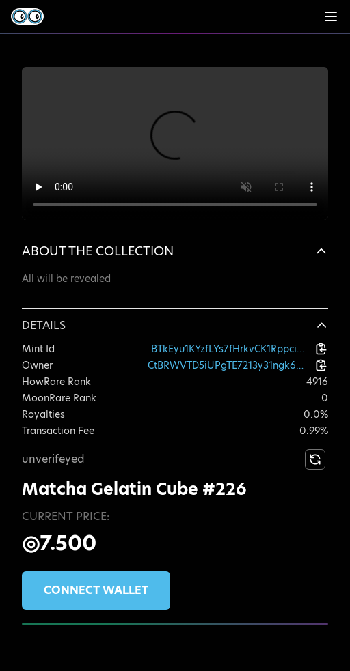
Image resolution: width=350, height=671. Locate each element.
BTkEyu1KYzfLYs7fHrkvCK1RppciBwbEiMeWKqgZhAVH (230, 349)
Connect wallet (96, 590)
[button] (175, 251)
